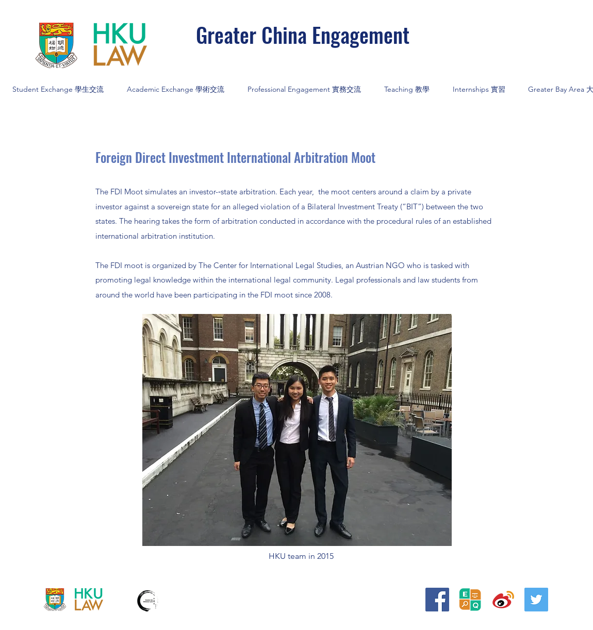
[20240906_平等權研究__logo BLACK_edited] (470, 599)
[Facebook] (437, 599)
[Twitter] (536, 599)
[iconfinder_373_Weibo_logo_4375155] (503, 599)
